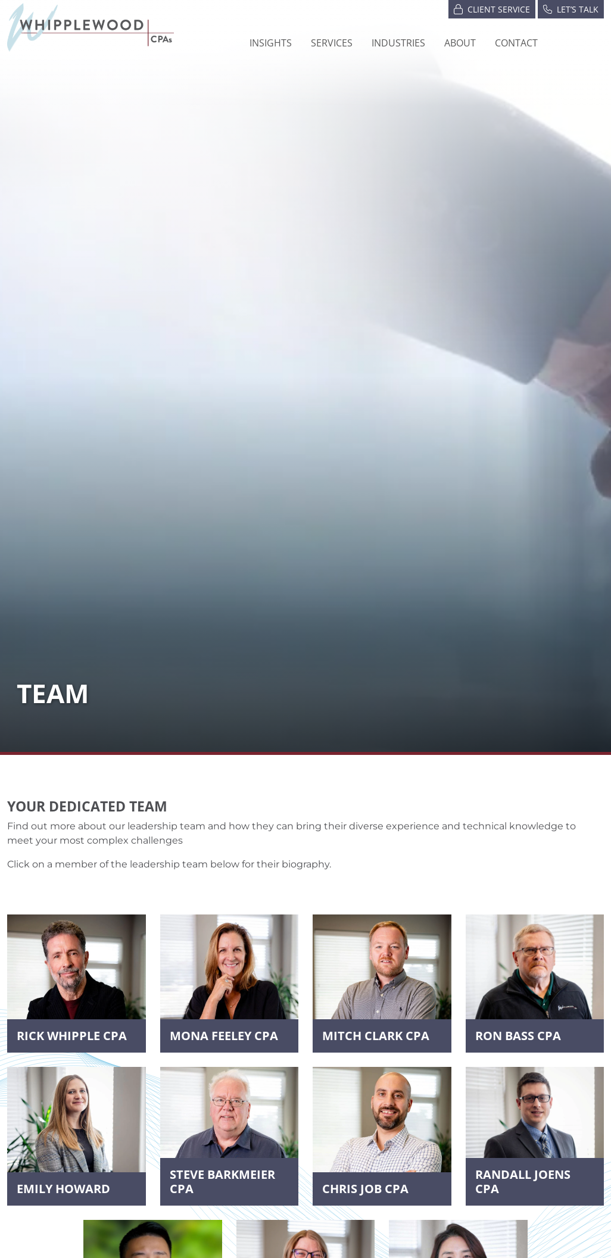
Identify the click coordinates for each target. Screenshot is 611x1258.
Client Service (492, 8)
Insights (271, 42)
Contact (516, 42)
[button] (398, 43)
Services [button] (332, 42)
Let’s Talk (570, 8)
